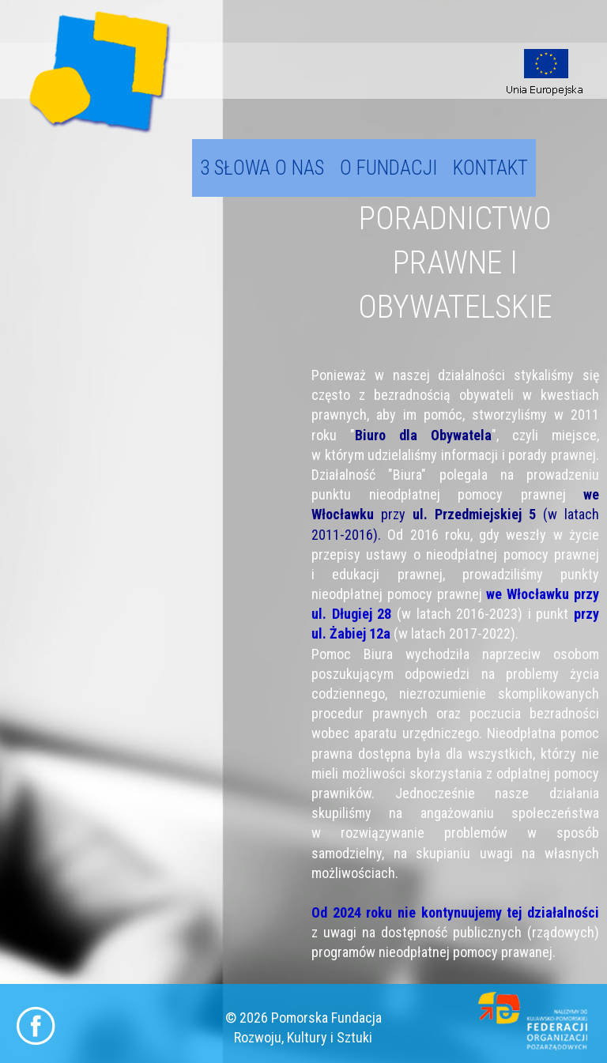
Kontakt (490, 167)
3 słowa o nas (262, 167)
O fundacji (388, 167)
